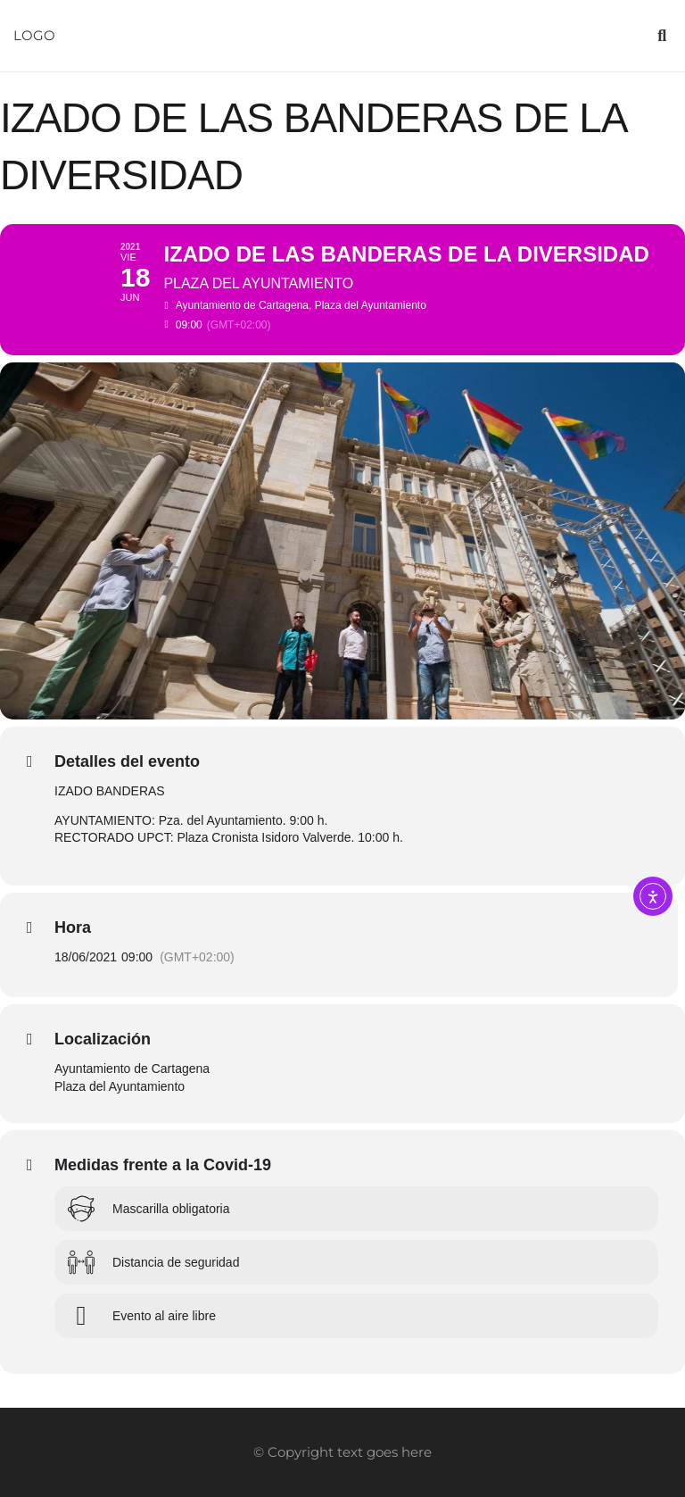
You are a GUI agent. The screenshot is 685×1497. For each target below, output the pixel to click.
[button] (662, 35)
